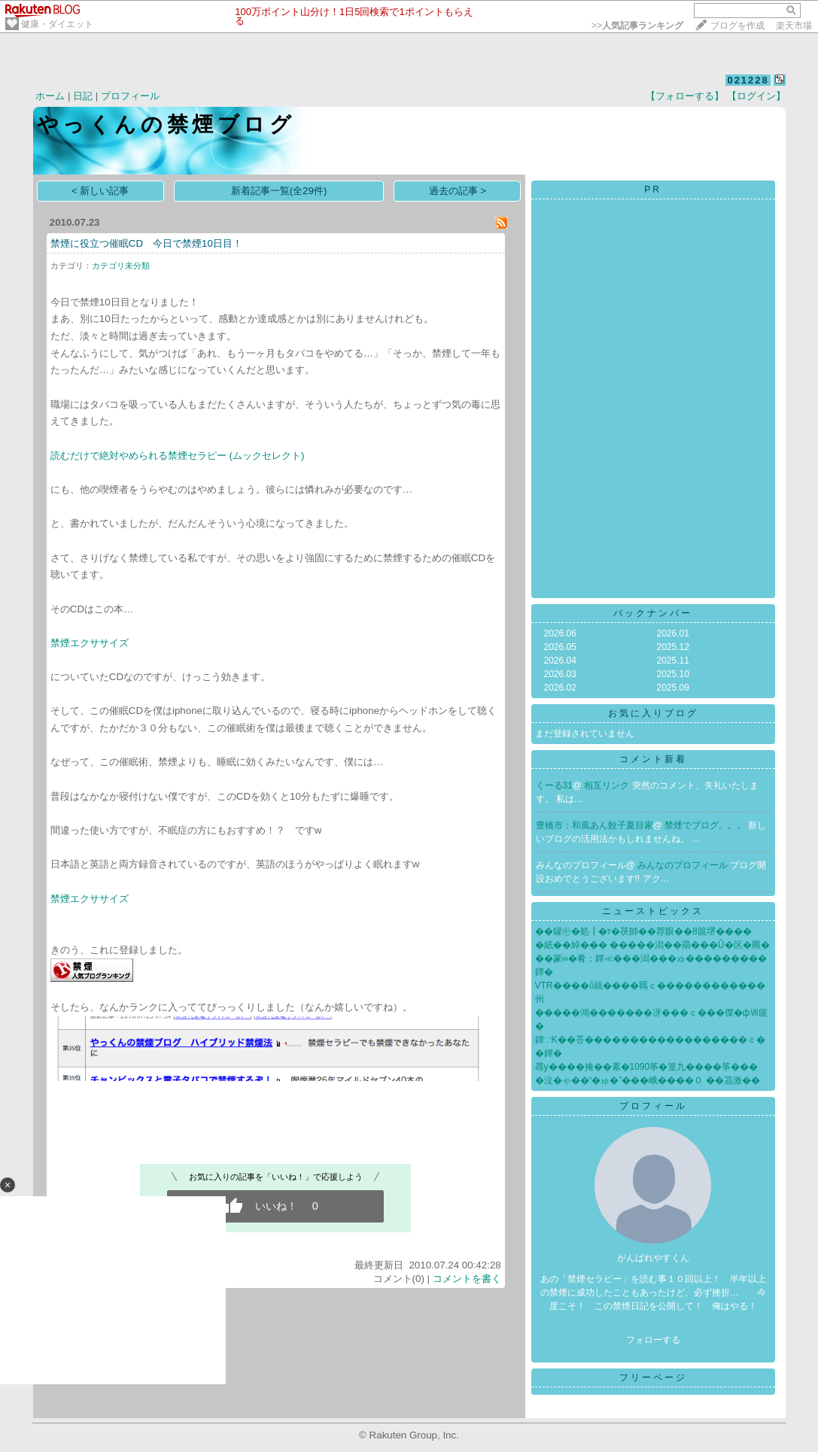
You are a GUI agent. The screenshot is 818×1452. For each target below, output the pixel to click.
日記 (83, 96)
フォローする (653, 1340)
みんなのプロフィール (683, 865)
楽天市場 (794, 25)
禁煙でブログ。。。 (706, 825)
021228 (747, 80)
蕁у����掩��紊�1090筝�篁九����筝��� (647, 1067)
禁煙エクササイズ (89, 643)
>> (637, 25)
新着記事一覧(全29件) (279, 190)
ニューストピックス (653, 911)
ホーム (50, 96)
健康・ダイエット (57, 24)
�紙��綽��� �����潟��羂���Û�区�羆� (652, 945)
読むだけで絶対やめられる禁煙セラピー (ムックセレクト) (177, 455)
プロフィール (130, 96)
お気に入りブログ (653, 713)
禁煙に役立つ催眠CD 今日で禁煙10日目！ (146, 243)
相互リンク (607, 785)
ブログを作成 (737, 25)
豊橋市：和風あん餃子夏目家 (594, 825)
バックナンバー (652, 613)
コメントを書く (467, 1278)
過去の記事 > (458, 190)
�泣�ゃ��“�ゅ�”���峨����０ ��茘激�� (647, 1080)
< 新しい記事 (100, 190)
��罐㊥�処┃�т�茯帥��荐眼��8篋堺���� (643, 931)
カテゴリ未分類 (121, 265)
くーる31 (554, 785)
